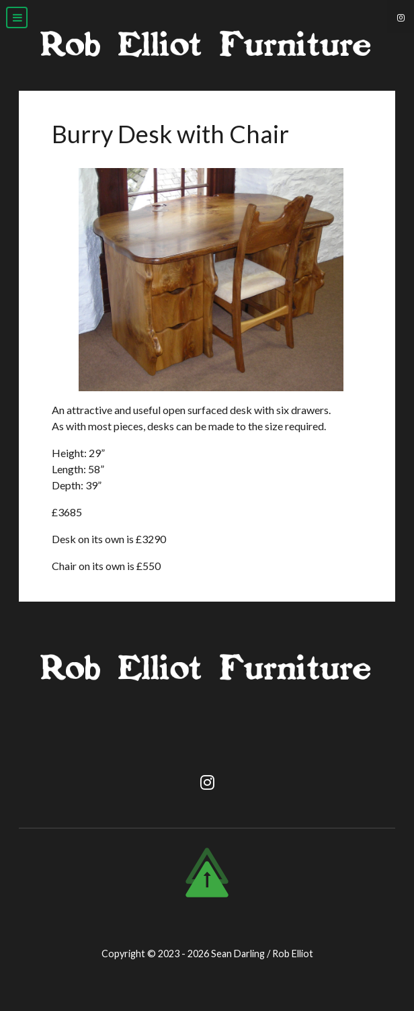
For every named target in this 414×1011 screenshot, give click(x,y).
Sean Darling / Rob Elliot (262, 953)
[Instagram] (400, 16)
